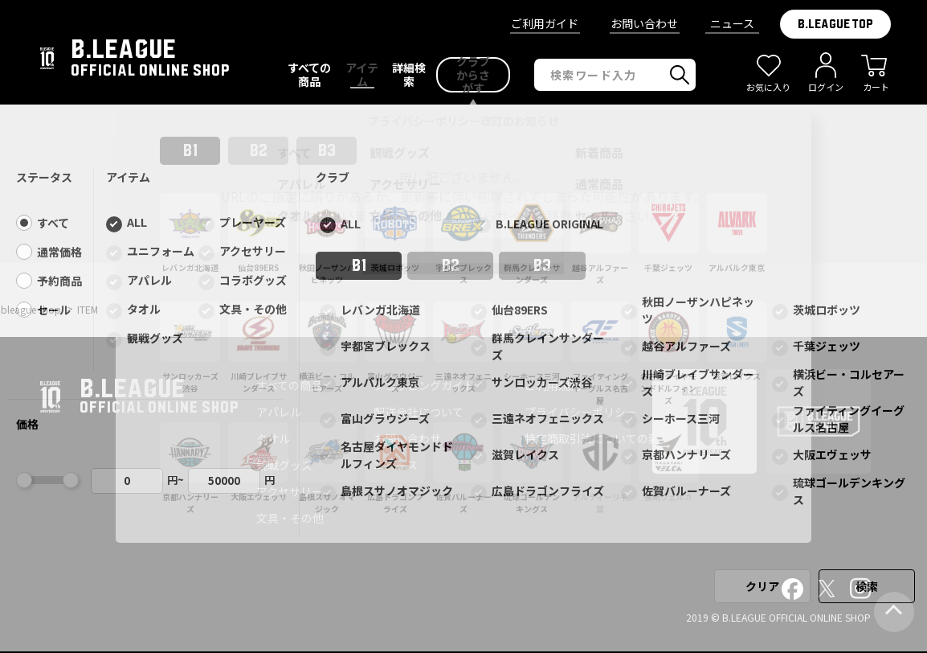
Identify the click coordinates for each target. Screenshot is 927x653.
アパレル (278, 412)
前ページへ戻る (463, 255)
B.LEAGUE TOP (835, 24)
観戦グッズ (284, 465)
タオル (273, 438)
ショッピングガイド (424, 385)
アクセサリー (289, 491)
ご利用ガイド (544, 23)
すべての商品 (289, 385)
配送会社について (419, 412)
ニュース (732, 23)
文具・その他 (290, 518)
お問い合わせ (644, 23)
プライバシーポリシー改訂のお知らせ (463, 121)
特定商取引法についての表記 (598, 438)
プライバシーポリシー (581, 412)
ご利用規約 (553, 385)
